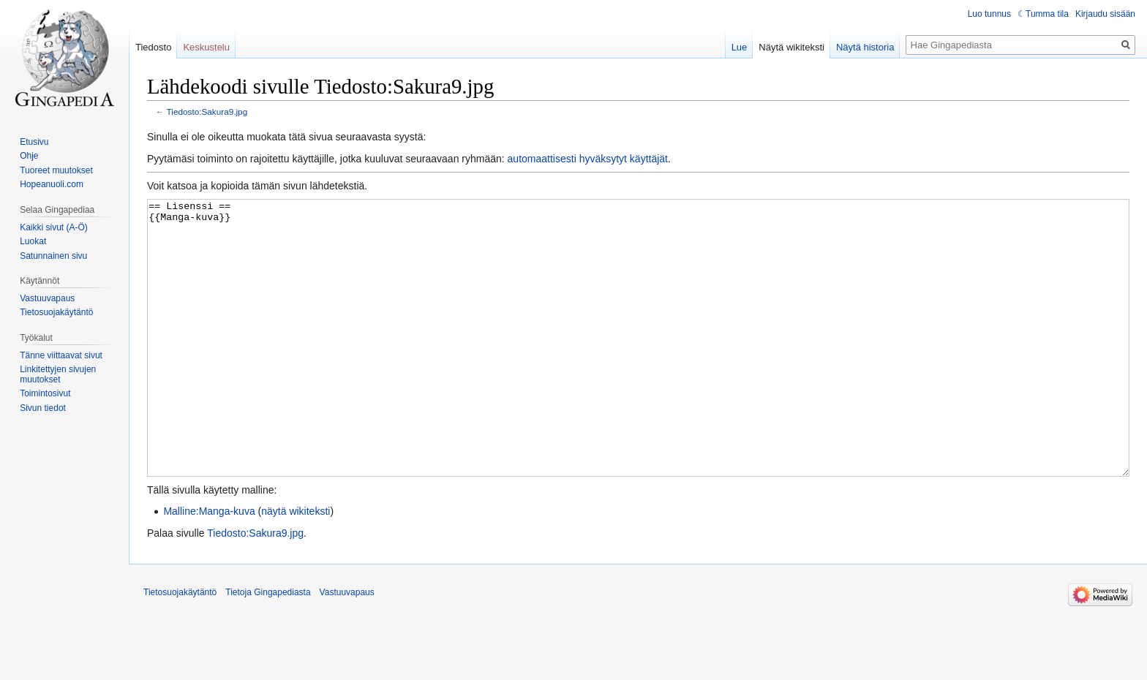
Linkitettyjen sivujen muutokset (58, 374)
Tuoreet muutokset (56, 170)
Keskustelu (206, 47)
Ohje (29, 156)
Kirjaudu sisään (1105, 14)
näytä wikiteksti (295, 566)
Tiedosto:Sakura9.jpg (207, 111)
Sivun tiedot (43, 408)
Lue (740, 47)
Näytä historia (865, 47)
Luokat (33, 241)
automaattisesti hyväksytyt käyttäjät (588, 159)
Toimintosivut (45, 393)
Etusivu (34, 142)
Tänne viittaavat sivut (61, 355)
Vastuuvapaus (47, 298)
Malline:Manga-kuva (209, 566)
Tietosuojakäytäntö (56, 312)
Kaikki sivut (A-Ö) (54, 227)
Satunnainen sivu (53, 256)
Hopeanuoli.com (51, 184)
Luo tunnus (989, 14)
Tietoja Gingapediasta (267, 647)
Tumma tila (1047, 14)
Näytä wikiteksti (791, 47)
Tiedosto (153, 47)
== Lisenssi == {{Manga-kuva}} (638, 365)
